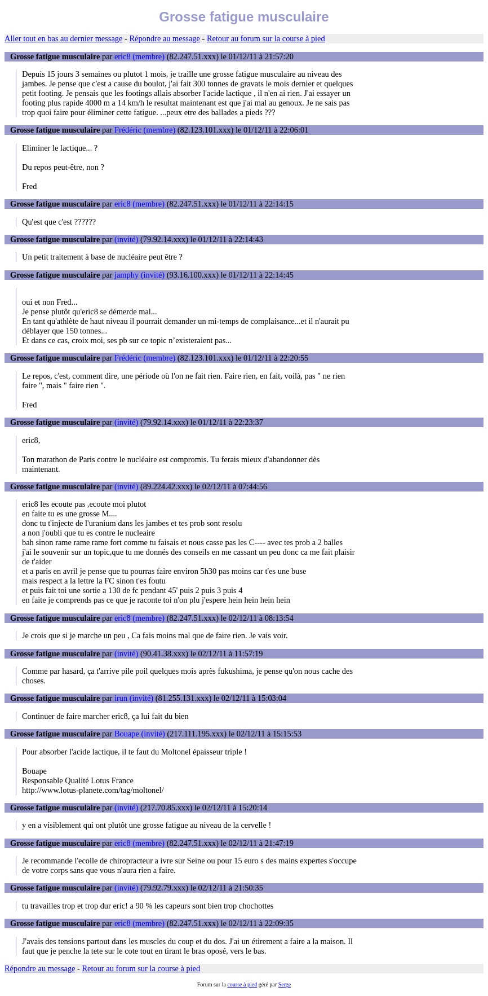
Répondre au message (164, 38)
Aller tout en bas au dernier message (63, 38)
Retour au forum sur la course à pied (266, 38)
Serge (284, 984)
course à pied (242, 984)
